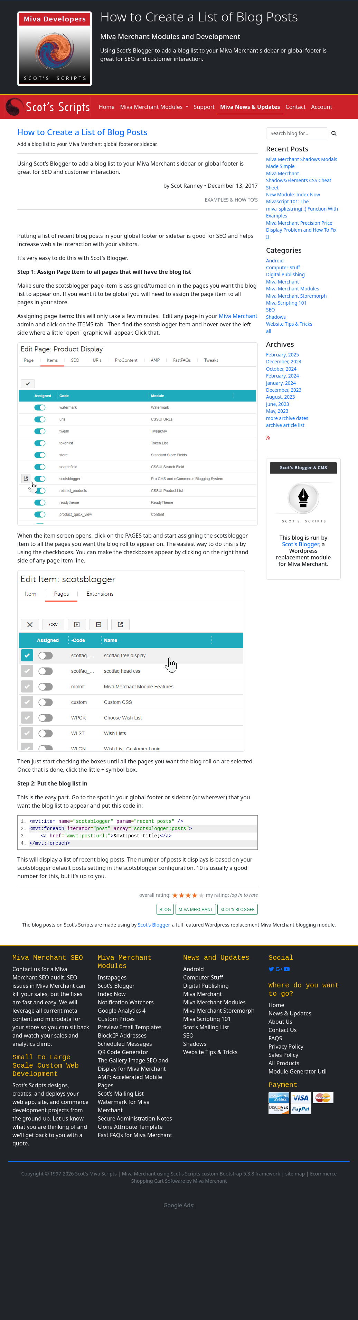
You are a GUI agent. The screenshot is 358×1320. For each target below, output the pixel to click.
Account (321, 107)
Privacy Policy (285, 1046)
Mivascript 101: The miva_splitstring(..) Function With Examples (302, 208)
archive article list (285, 425)
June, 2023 (277, 404)
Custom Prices (116, 1019)
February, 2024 (282, 375)
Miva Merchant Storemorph (296, 295)
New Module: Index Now (293, 194)
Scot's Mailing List (121, 1093)
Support (204, 107)
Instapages (112, 977)
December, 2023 (283, 390)
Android (275, 260)
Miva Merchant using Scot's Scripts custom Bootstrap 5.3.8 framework (201, 1173)
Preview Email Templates (130, 1027)
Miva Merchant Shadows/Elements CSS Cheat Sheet (298, 180)
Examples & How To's (231, 199)
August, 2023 (280, 396)
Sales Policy (283, 1055)
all (268, 331)
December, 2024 (283, 361)
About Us (280, 1021)
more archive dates (287, 418)
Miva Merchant (238, 316)
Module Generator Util (297, 1071)
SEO (270, 309)
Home (107, 107)
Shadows (276, 317)
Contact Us (282, 1030)
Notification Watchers (126, 1002)
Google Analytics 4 (121, 1010)
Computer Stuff (283, 267)
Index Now (112, 994)
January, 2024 (281, 383)
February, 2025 (282, 354)
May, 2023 (277, 411)
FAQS (275, 1038)
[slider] (188, 895)
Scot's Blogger (300, 544)
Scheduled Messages (125, 1044)
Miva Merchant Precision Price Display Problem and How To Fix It (301, 230)
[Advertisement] (179, 1263)
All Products (283, 1063)
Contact (296, 107)
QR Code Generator (123, 1052)
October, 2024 (281, 368)
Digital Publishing (285, 274)
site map (295, 1173)
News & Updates (289, 1013)
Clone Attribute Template (130, 1127)
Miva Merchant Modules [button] (152, 107)
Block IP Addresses (122, 1035)
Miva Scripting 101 (286, 302)
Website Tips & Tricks (289, 323)
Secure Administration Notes (135, 1118)
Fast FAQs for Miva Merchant (135, 1135)
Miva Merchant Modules (292, 288)
